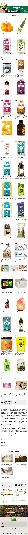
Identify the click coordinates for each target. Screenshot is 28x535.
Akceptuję (25, 533)
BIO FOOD (6, 501)
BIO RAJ (4, 501)
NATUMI (16, 500)
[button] (26, 1)
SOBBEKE (4, 502)
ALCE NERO (12, 500)
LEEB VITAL (23, 502)
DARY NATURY (13, 501)
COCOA (14, 502)
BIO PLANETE (24, 501)
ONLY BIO (6, 502)
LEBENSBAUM (22, 500)
